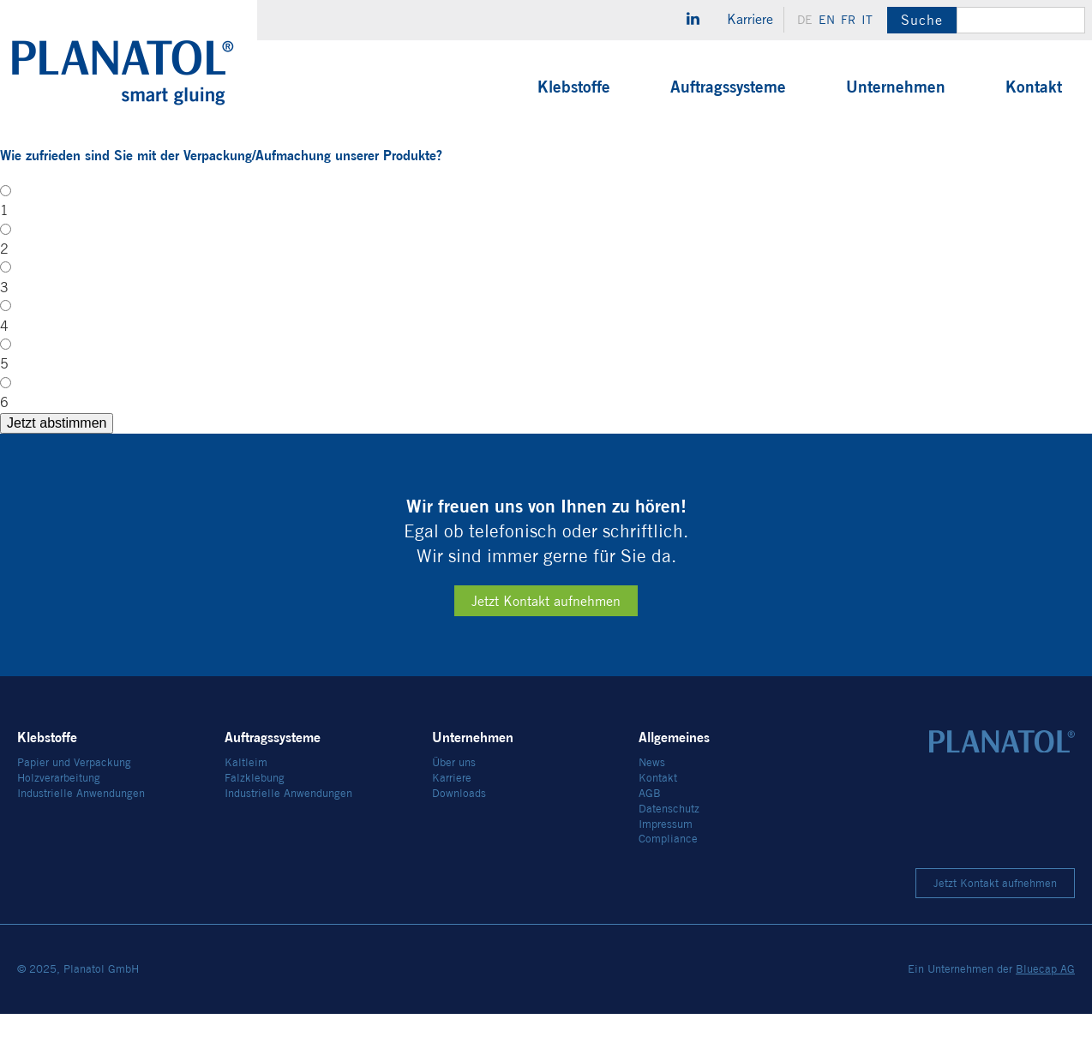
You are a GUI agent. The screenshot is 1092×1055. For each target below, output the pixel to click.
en (827, 20)
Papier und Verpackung (74, 804)
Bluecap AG (1045, 1010)
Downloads (459, 834)
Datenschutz (669, 849)
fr (848, 20)
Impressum (666, 865)
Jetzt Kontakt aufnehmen (546, 643)
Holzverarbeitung (58, 819)
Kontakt (1033, 86)
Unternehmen (895, 86)
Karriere (750, 19)
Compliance (668, 880)
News (652, 804)
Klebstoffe (573, 86)
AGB (650, 834)
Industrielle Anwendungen (81, 834)
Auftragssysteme (728, 86)
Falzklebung (255, 819)
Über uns (454, 804)
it (867, 20)
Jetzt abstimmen (1023, 456)
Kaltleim (246, 804)
